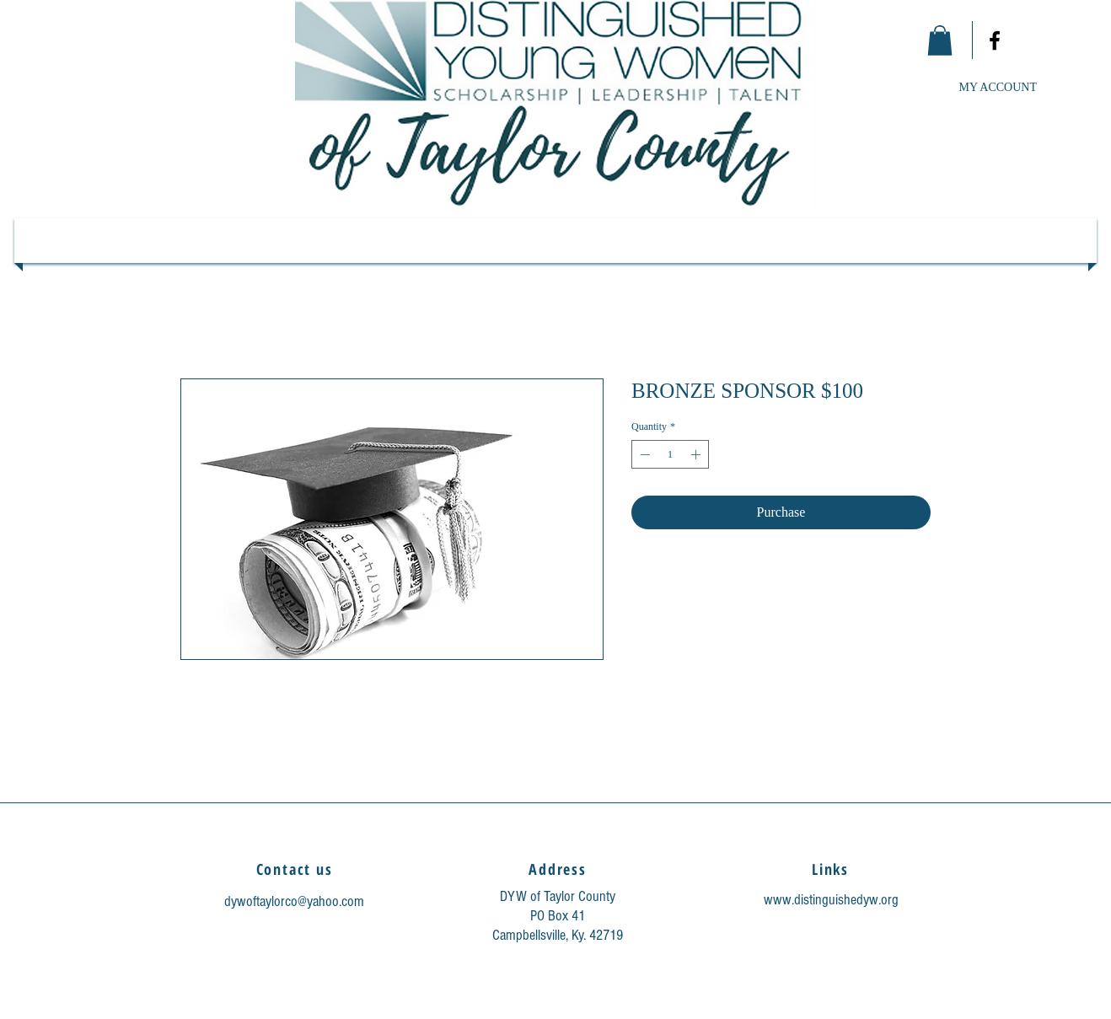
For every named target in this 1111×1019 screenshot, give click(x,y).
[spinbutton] (670, 454)
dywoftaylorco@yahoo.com (294, 901)
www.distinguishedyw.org (831, 900)
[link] (940, 40)
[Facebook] (994, 40)
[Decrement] (643, 454)
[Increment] (697, 454)
